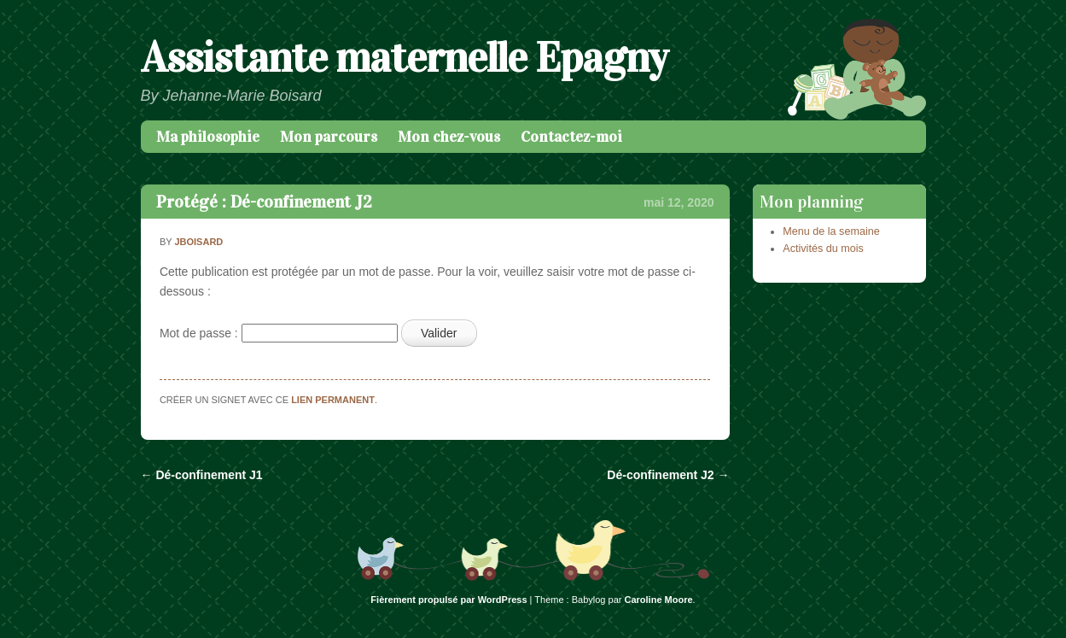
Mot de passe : (279, 333)
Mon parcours (328, 136)
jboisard (198, 242)
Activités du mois (823, 249)
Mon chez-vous (449, 136)
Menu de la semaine (831, 231)
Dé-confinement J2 (668, 475)
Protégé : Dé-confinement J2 (264, 201)
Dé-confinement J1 (202, 475)
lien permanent (333, 400)
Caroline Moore (659, 599)
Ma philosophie (207, 136)
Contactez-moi (571, 136)
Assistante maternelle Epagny (404, 58)
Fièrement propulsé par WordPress (448, 599)
